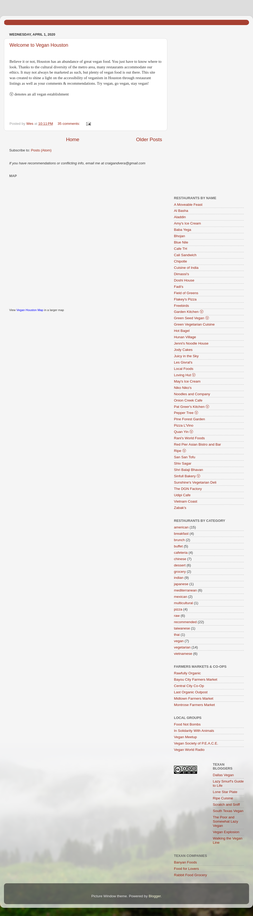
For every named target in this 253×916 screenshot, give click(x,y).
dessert (180, 565)
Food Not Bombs (187, 724)
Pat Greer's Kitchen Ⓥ (191, 407)
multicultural (183, 603)
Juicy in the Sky (186, 356)
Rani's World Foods (189, 438)
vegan (179, 641)
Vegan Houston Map (29, 310)
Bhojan (179, 236)
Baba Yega (182, 230)
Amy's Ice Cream (187, 223)
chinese (180, 559)
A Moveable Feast (188, 205)
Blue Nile (181, 242)
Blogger (155, 896)
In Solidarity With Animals (194, 731)
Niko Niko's (183, 388)
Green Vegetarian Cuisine (194, 324)
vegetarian (182, 647)
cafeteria (181, 553)
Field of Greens (186, 293)
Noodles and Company (192, 394)
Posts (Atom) (41, 150)
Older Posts (149, 139)
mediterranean (185, 590)
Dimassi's (181, 274)
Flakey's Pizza (185, 299)
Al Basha (181, 211)
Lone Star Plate (225, 792)
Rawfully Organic (187, 673)
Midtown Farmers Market (193, 698)
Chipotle (180, 261)
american (181, 527)
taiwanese (182, 628)
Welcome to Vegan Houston (38, 45)
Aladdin (180, 217)
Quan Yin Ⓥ (183, 432)
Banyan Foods (185, 862)
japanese (181, 584)
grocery (180, 572)
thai (177, 635)
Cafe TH (180, 249)
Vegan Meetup (185, 737)
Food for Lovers (186, 869)
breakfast (181, 534)
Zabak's (180, 508)
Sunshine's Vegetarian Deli (195, 482)
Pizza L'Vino (183, 425)
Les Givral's (183, 362)
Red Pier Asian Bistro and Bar (197, 444)
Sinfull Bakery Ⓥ (187, 476)
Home (72, 139)
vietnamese (183, 654)
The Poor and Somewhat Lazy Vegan (225, 821)
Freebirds (181, 306)
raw (177, 616)
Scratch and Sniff (226, 805)
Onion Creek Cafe (188, 400)
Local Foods (183, 369)
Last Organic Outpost (191, 692)
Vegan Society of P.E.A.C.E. (196, 743)
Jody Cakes (183, 350)
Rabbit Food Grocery (190, 875)
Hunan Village (185, 337)
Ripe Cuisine (223, 798)
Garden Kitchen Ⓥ (188, 312)
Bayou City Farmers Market (195, 679)
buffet (178, 546)
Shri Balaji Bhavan (188, 470)
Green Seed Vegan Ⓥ (191, 318)
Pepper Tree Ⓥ (186, 413)
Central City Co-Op (189, 686)
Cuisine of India (186, 268)
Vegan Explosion (226, 832)
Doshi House (184, 280)
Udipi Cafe (182, 495)
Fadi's (178, 287)
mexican (180, 597)
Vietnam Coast (185, 501)
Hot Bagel (181, 331)
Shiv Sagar (182, 463)
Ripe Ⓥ (180, 451)
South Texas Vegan (228, 811)
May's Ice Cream (187, 381)
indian (178, 578)
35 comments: (69, 124)
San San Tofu (184, 457)
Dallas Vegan (223, 775)
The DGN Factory (188, 489)
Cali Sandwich (185, 255)
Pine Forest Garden (189, 419)
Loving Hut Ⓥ (185, 375)
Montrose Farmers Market (194, 705)
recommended (185, 622)
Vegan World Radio (189, 750)
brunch (179, 540)
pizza (178, 609)
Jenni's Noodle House (191, 343)
